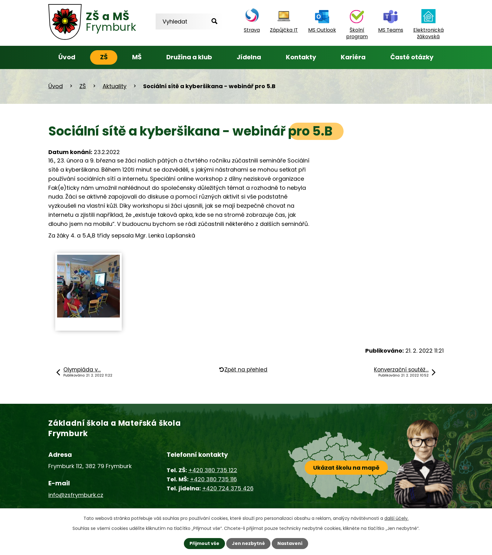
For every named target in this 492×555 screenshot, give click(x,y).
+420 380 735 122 (212, 470)
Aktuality (114, 86)
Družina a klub (189, 57)
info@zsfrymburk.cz (75, 495)
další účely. (396, 518)
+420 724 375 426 (228, 488)
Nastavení (289, 543)
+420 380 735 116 (213, 479)
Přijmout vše (204, 543)
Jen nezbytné (248, 543)
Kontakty (301, 57)
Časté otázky (412, 57)
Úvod (66, 57)
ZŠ (104, 57)
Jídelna (249, 57)
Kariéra (353, 57)
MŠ (137, 57)
